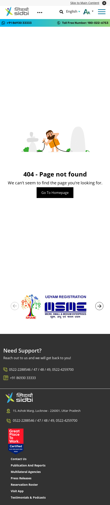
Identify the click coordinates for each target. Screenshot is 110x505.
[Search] (61, 11)
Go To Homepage (55, 192)
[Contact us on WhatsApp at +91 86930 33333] (17, 22)
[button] (99, 306)
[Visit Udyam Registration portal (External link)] (55, 306)
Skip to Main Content (84, 3)
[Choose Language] (73, 11)
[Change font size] (88, 11)
